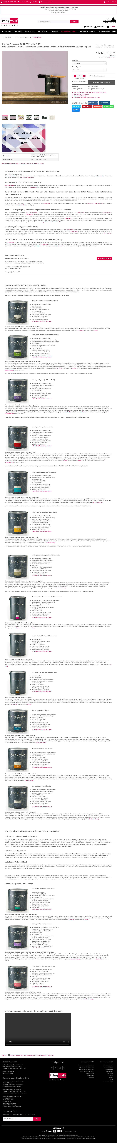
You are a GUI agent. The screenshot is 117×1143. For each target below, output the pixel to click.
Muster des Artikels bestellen (101, 82)
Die (6, 185)
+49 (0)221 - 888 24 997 (8, 2)
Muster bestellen (14, 163)
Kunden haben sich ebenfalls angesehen (42, 1055)
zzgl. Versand (111, 57)
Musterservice (109, 1071)
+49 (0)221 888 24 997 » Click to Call (16, 1068)
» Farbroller (80, 330)
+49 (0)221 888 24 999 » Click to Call (16, 1091)
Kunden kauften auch (25, 1055)
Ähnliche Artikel (14, 1055)
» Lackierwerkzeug (98, 502)
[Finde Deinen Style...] (58, 21)
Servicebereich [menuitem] (109, 2)
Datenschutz (110, 1073)
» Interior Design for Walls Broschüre (12, 1106)
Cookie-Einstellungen (108, 1081)
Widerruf (111, 1077)
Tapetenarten (91, 1077)
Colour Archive (100, 176)
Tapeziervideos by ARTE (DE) (86, 1067)
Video (42, 163)
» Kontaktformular (58, 246)
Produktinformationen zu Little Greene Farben (86, 97)
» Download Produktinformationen (42, 321)
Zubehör (6, 1055)
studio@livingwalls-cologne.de (13, 1089)
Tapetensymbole (90, 1073)
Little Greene (10, 176)
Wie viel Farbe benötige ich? (80, 94)
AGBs (111, 1079)
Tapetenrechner (90, 1075)
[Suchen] (74, 21)
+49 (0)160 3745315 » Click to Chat (18, 1093)
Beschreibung (6, 163)
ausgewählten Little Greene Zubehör (51, 222)
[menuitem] (58, 21)
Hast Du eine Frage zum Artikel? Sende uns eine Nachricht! (89, 92)
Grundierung (36, 163)
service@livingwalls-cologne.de (13, 1066)
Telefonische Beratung (79, 96)
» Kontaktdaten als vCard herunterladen (12, 1064)
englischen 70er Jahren (27, 177)
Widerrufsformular (108, 1067)
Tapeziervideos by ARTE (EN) (86, 1069)
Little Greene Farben (31, 212)
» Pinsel (95, 330)
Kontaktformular (109, 1069)
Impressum (110, 1075)
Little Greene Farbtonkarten (95, 203)
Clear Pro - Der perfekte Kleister (86, 1065)
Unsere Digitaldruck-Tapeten (87, 1071)
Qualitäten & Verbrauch (26, 163)
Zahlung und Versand (108, 1065)
